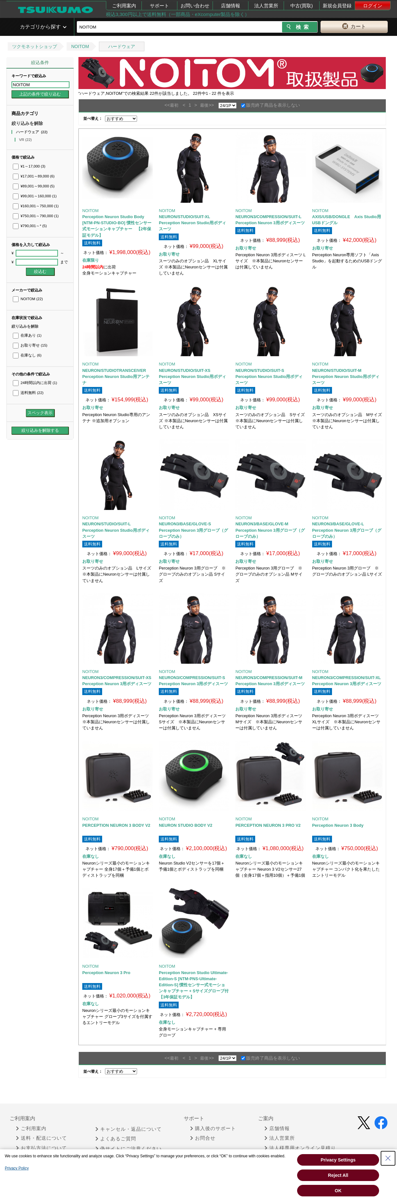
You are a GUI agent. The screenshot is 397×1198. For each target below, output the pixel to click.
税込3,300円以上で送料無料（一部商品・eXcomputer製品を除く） (177, 14)
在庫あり (27, 335)
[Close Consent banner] (388, 1158)
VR (25, 140)
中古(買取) (301, 5)
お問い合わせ (195, 5)
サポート (159, 5)
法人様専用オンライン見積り (300, 1148)
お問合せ (202, 1138)
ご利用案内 (124, 5)
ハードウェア (121, 46)
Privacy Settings (338, 1159)
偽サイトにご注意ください (128, 1148)
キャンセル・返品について (128, 1129)
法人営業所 (266, 5)
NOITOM (80, 46)
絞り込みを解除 (27, 123)
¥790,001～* (30, 226)
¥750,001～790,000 (36, 216)
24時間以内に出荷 (35, 383)
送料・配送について (41, 1138)
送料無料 (28, 393)
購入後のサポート (213, 1128)
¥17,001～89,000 (33, 176)
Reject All (338, 1175)
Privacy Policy (17, 1168)
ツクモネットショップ (34, 46)
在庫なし (27, 355)
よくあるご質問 (115, 1138)
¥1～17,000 (29, 166)
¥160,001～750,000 (36, 206)
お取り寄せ (30, 345)
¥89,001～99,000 (33, 186)
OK (338, 1190)
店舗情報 (230, 5)
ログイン (372, 5)
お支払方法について (41, 1148)
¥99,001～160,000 (35, 196)
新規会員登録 (337, 5)
